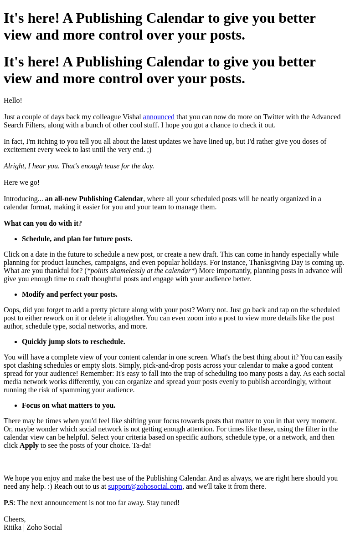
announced (159, 117)
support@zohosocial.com (145, 486)
